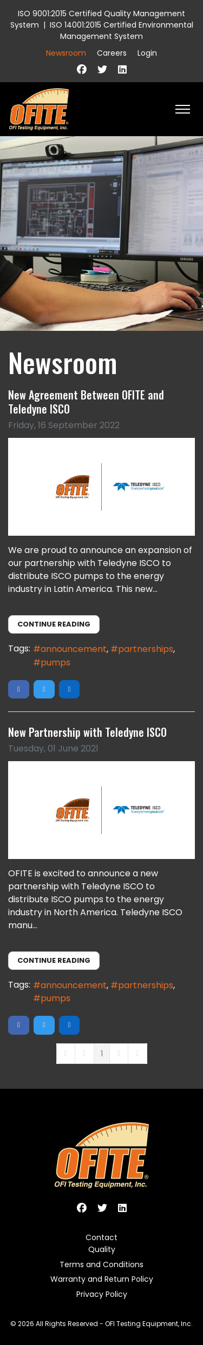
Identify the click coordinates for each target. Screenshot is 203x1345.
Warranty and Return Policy (101, 1279)
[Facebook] (82, 69)
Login (147, 53)
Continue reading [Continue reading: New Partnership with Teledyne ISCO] (53, 960)
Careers (112, 53)
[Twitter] (102, 69)
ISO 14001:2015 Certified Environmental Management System (121, 30)
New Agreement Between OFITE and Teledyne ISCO (86, 402)
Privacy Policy (101, 1294)
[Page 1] (102, 1053)
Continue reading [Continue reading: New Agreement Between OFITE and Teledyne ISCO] (53, 624)
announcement (74, 649)
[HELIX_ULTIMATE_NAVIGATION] (182, 109)
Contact (101, 1237)
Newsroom (66, 53)
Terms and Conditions (101, 1264)
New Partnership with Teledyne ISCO (87, 732)
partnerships (145, 649)
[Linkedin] (122, 69)
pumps (55, 662)
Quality (101, 1249)
